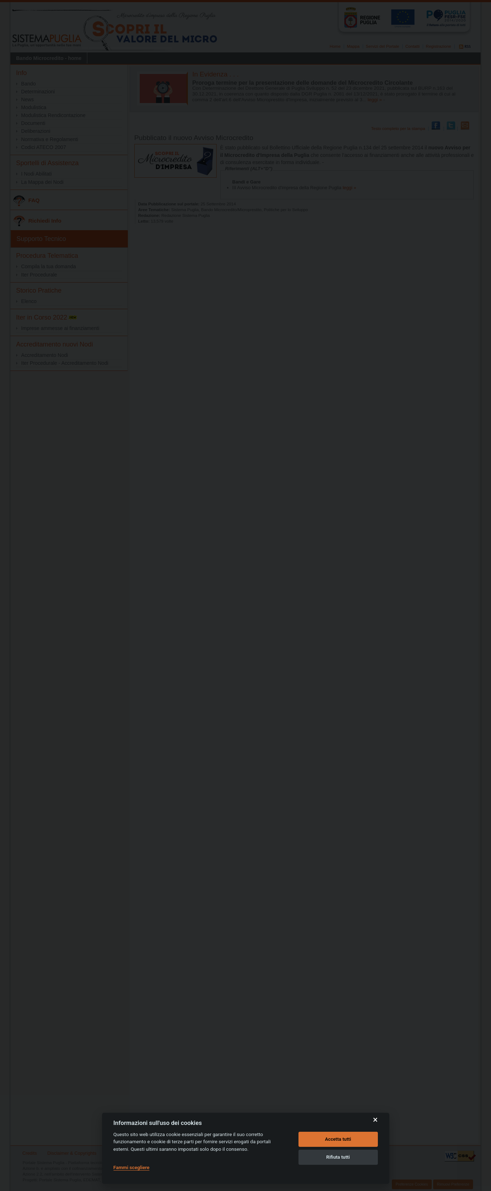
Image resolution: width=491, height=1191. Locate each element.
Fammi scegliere (132, 1167)
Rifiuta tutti (338, 1157)
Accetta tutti (338, 1139)
